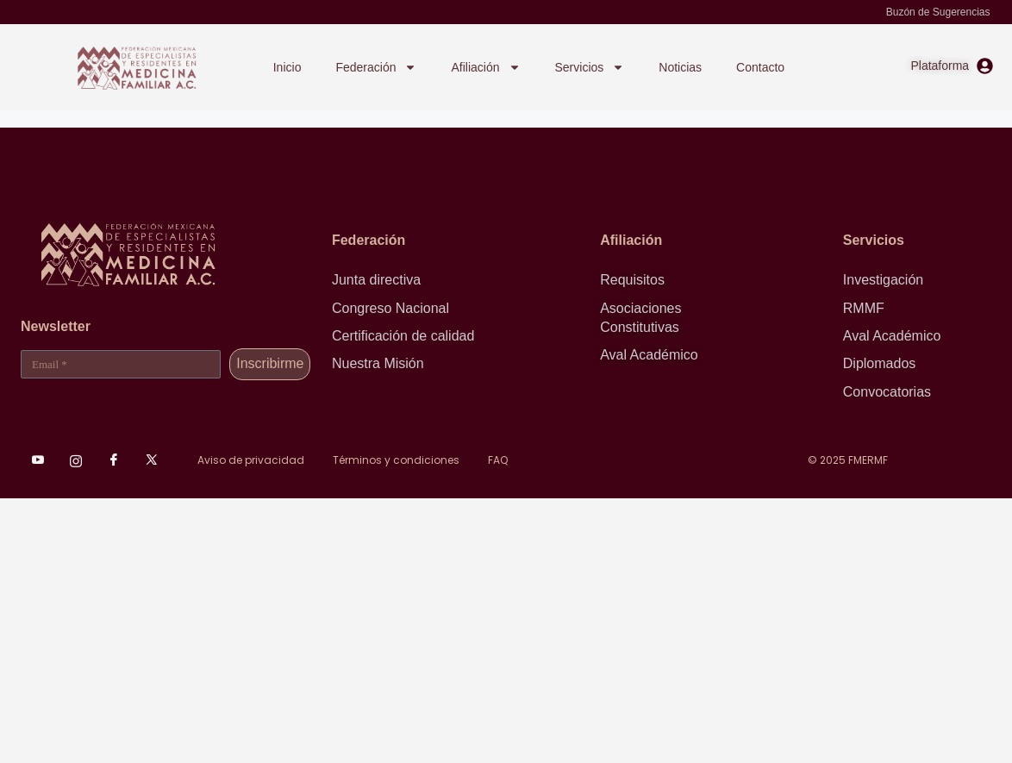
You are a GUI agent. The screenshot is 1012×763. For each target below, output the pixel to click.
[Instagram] (76, 460)
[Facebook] (114, 460)
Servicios (590, 67)
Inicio (287, 67)
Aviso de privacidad (250, 460)
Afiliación (485, 67)
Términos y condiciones (396, 460)
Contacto (760, 67)
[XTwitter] (152, 460)
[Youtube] (38, 460)
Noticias (680, 67)
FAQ (498, 460)
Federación (375, 67)
